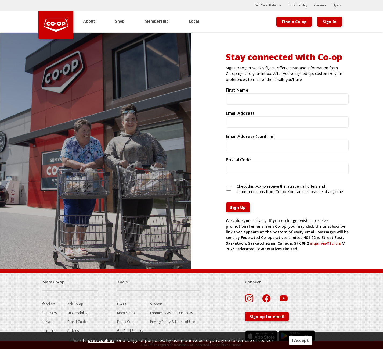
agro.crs (48, 330)
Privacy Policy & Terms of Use (172, 321)
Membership (156, 21)
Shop (120, 21)
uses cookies (101, 340)
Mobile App (126, 313)
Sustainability (298, 5)
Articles (73, 330)
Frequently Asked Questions (171, 313)
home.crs (49, 313)
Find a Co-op (294, 21)
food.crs (48, 304)
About (89, 21)
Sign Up (237, 207)
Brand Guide (77, 321)
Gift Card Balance (268, 5)
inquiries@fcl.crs (325, 243)
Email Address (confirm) (250, 136)
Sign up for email (267, 316)
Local (194, 21)
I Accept (300, 340)
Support (156, 304)
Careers (320, 5)
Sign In (330, 21)
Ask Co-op (75, 304)
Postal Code (238, 160)
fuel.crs (47, 321)
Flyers (337, 5)
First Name (237, 90)
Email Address (240, 113)
